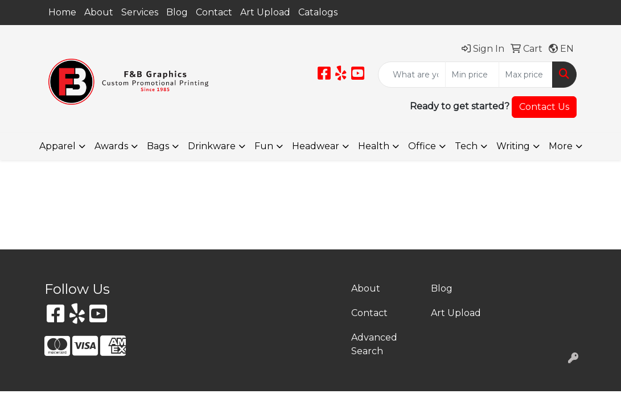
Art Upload (265, 12)
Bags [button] (158, 146)
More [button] (561, 146)
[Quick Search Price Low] (472, 75)
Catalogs (318, 12)
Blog (177, 12)
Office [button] (422, 146)
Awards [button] (111, 146)
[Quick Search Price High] (526, 75)
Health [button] (373, 146)
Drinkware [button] (212, 146)
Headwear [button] (315, 146)
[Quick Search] (412, 75)
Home (62, 12)
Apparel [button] (57, 146)
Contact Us (544, 106)
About (98, 12)
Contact (214, 12)
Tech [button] (466, 146)
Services (139, 12)
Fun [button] (263, 146)
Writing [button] (513, 146)
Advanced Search (374, 344)
